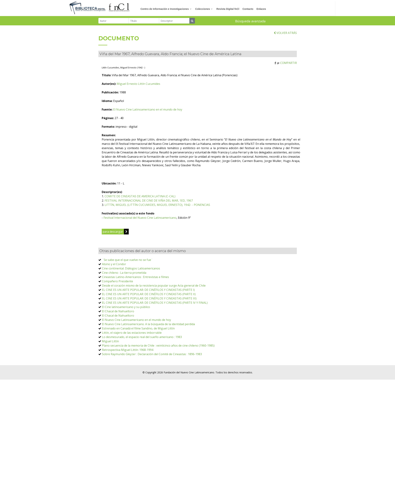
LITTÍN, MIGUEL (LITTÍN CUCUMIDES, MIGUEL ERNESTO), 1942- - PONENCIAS (191, 222)
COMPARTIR (286, 80)
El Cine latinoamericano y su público (126, 324)
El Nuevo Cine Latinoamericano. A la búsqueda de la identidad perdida (148, 341)
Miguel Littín (110, 359)
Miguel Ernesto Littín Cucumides (172, 101)
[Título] (144, 21)
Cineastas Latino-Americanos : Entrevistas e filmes (135, 294)
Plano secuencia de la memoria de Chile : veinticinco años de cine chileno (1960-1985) (158, 363)
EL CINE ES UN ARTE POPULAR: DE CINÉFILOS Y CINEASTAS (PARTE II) (149, 311)
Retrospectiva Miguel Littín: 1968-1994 (127, 367)
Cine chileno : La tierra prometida (124, 290)
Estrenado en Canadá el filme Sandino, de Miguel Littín (138, 346)
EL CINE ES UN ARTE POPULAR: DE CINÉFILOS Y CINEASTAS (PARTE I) (148, 307)
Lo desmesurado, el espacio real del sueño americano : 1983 (142, 354)
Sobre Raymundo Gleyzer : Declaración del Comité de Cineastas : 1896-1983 (152, 371)
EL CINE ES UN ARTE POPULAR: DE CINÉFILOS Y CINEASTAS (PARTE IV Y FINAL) (155, 320)
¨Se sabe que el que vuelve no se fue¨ (127, 277)
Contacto (278, 8)
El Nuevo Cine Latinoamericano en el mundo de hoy (181, 127)
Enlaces (291, 8)
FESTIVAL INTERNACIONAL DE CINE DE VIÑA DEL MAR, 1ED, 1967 (182, 218)
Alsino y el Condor (114, 281)
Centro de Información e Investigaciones (195, 8)
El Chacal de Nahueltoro (118, 329)
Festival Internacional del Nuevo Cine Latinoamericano (173, 235)
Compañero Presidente (117, 299)
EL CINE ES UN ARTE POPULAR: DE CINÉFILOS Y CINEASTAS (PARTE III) (149, 316)
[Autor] (113, 21)
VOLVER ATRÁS (285, 50)
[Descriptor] (174, 21)
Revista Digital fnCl (257, 8)
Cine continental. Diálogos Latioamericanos (131, 286)
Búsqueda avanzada (250, 21)
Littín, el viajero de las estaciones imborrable (132, 350)
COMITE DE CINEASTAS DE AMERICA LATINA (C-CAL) (173, 214)
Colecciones (232, 8)
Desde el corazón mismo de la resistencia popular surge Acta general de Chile (154, 303)
